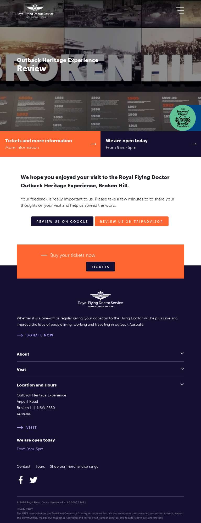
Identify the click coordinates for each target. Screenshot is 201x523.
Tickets (100, 267)
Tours (40, 466)
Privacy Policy (25, 508)
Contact (23, 466)
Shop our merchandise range (74, 466)
